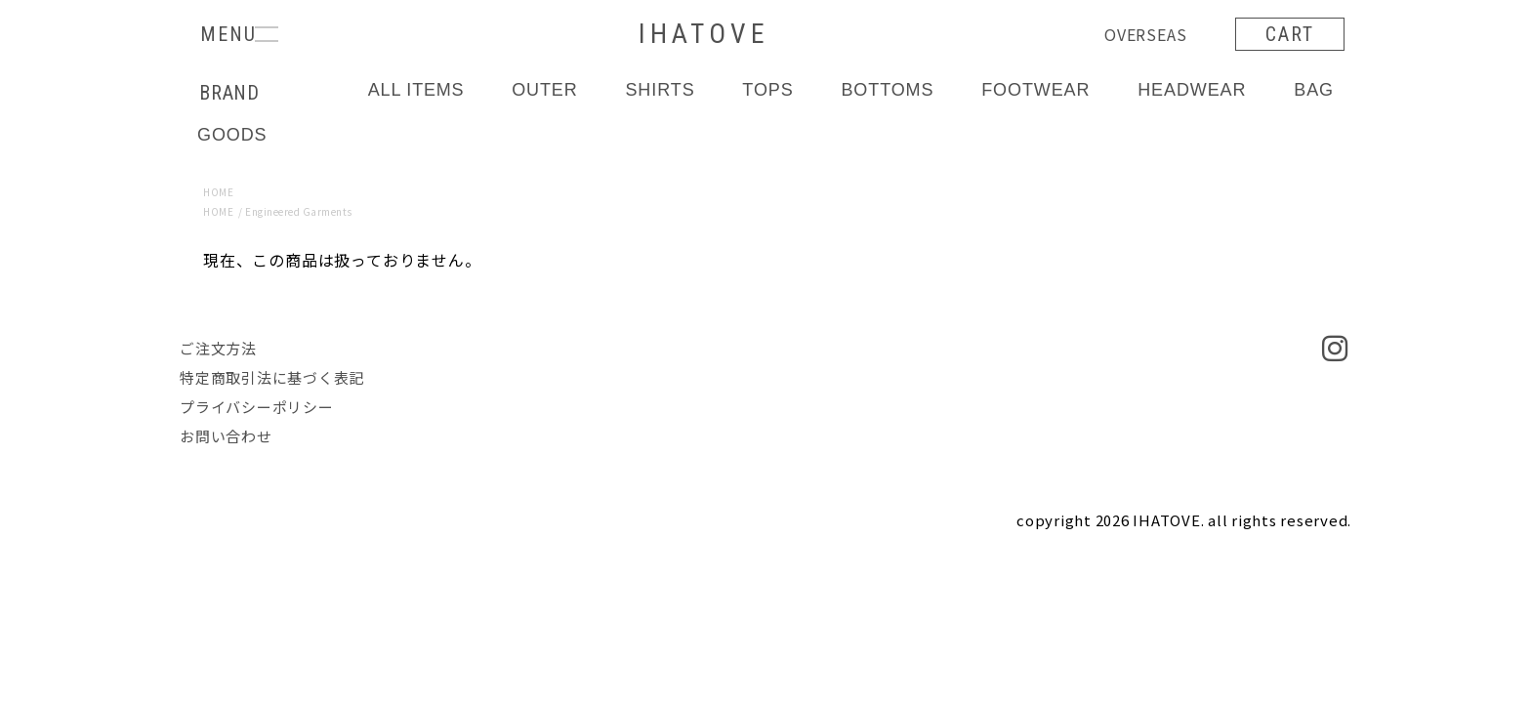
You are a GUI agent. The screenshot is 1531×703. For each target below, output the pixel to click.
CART (1289, 34)
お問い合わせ (226, 436)
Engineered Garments (298, 211)
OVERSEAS (1145, 34)
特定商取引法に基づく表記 (272, 377)
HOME (218, 192)
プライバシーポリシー (257, 406)
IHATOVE (703, 34)
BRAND (229, 92)
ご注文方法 (218, 348)
